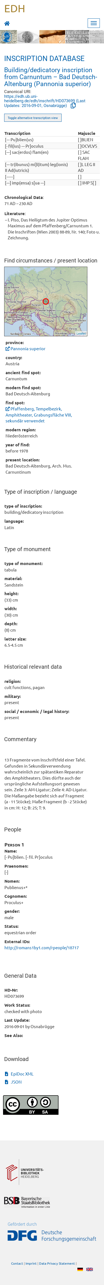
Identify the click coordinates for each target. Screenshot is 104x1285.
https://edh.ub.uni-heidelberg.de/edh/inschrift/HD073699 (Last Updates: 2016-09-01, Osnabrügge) (44, 101)
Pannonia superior (25, 348)
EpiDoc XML (19, 1073)
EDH (14, 8)
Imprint (31, 1263)
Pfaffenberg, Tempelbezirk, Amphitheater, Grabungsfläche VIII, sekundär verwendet (39, 414)
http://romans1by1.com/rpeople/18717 (41, 947)
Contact (17, 1263)
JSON (13, 1081)
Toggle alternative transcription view (33, 117)
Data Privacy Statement (57, 1263)
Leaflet (81, 333)
